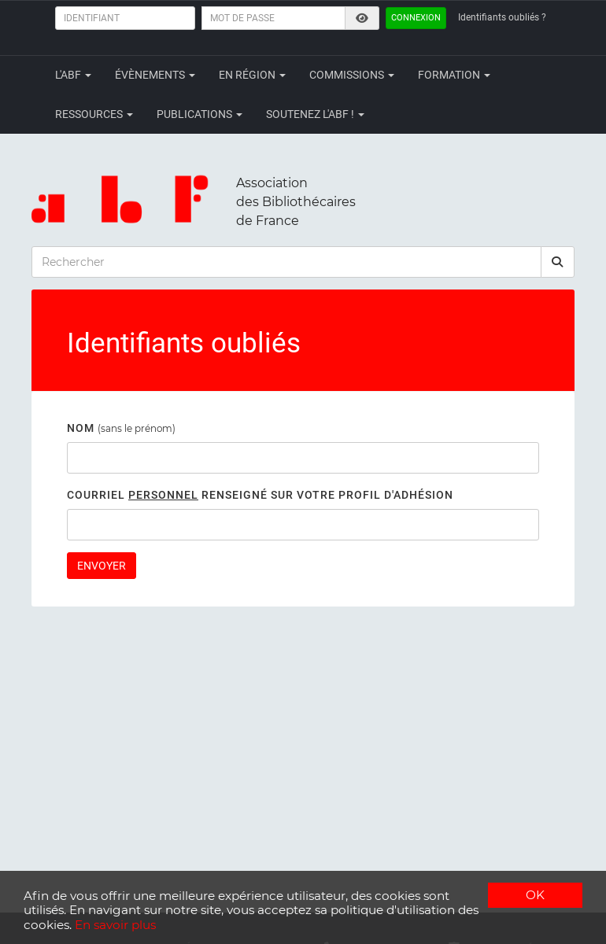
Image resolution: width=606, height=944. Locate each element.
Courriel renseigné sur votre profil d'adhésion (260, 495)
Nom (80, 428)
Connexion (416, 18)
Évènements (155, 74)
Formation (454, 74)
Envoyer (101, 565)
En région (252, 74)
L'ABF (73, 74)
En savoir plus (115, 924)
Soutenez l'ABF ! (315, 114)
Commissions (351, 74)
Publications (199, 114)
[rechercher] (558, 262)
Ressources (94, 114)
